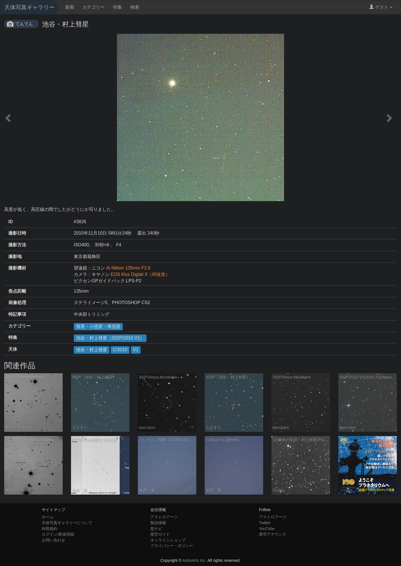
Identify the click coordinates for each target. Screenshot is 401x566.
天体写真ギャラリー (29, 7)
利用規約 (49, 528)
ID (10, 221)
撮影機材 (17, 268)
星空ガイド (160, 534)
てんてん (24, 23)
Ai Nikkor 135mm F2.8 (128, 268)
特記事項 (17, 314)
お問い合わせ (53, 540)
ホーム (47, 517)
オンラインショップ (167, 540)
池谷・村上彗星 (91, 349)
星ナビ (156, 528)
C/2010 (120, 349)
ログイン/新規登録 (58, 534)
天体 (12, 349)
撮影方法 (17, 244)
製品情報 (158, 523)
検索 (134, 7)
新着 (69, 7)
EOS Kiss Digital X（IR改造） (140, 274)
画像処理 (17, 302)
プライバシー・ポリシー (171, 545)
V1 (136, 349)
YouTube (267, 528)
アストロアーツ (164, 517)
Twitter (265, 523)
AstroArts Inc (193, 560)
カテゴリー (93, 7)
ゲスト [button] (380, 7)
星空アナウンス (272, 534)
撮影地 (15, 256)
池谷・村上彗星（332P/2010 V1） (110, 338)
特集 (117, 7)
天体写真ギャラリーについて (67, 523)
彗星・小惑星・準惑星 (98, 326)
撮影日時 (17, 233)
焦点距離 (17, 291)
